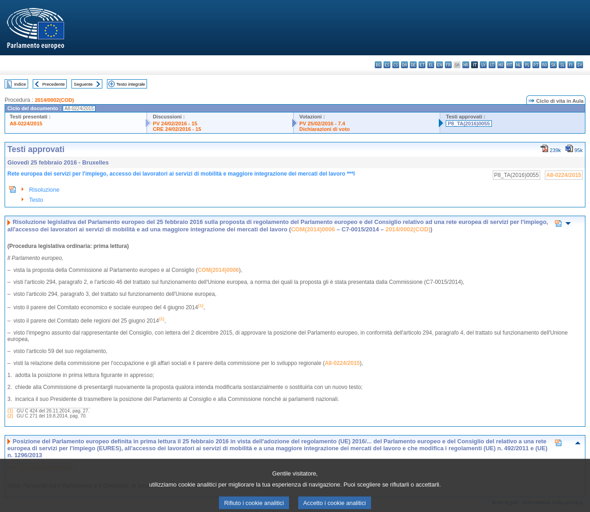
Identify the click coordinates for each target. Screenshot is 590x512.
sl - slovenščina (562, 64)
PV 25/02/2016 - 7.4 (322, 123)
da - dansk (404, 64)
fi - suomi (570, 64)
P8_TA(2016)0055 (469, 123)
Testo (36, 199)
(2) (10, 415)
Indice (20, 84)
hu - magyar (500, 64)
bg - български (378, 64)
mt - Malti (509, 64)
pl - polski (527, 64)
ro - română (544, 64)
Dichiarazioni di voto (324, 129)
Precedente (53, 84)
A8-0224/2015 (26, 123)
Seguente (83, 84)
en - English (439, 64)
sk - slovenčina (553, 64)
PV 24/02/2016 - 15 (175, 123)
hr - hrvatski (465, 64)
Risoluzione (44, 189)
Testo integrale (130, 84)
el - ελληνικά (430, 64)
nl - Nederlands (518, 64)
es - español (387, 64)
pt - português (535, 64)
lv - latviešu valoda (483, 64)
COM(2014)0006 (313, 229)
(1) (10, 410)
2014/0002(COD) (54, 100)
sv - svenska (579, 64)
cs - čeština (395, 64)
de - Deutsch (413, 64)
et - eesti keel (422, 64)
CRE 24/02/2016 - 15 (177, 129)
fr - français (448, 64)
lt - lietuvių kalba (492, 64)
